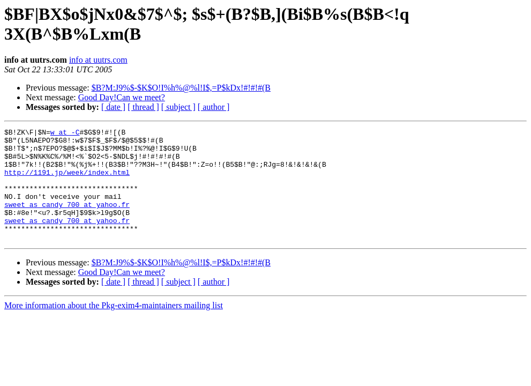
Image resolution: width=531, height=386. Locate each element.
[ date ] (113, 107)
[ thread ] (143, 107)
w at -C (65, 133)
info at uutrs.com (98, 59)
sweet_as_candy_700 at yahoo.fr (67, 220)
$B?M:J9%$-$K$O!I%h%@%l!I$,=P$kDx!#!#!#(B (181, 87)
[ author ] (214, 107)
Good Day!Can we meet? (121, 97)
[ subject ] (178, 107)
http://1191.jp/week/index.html (67, 182)
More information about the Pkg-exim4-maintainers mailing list (113, 327)
